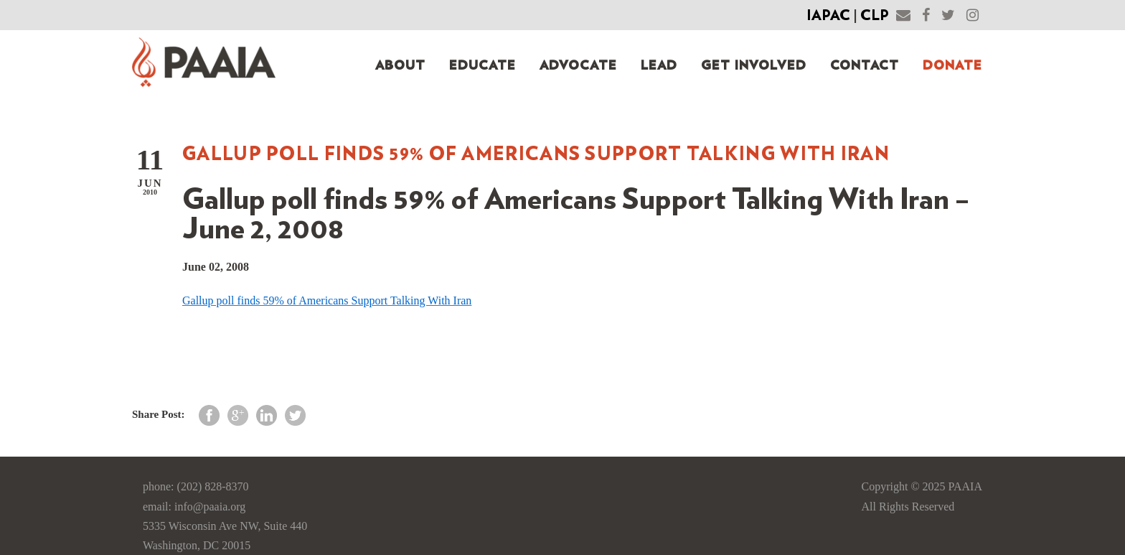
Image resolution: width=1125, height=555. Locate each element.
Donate (952, 66)
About (400, 66)
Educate (482, 66)
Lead (659, 66)
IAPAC (828, 16)
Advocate (578, 66)
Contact (864, 66)
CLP (874, 16)
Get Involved (753, 66)
